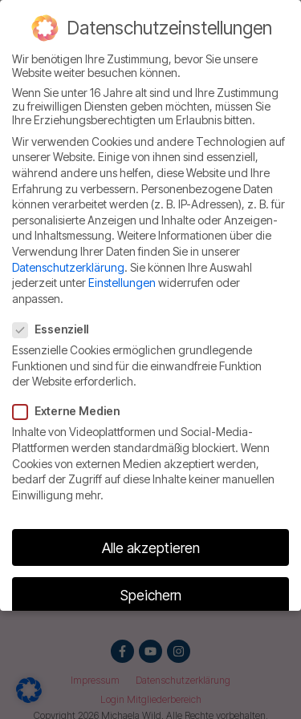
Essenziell (55, 328)
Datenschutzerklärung (68, 266)
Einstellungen (122, 282)
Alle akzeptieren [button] (151, 546)
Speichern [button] (150, 594)
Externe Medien (71, 410)
